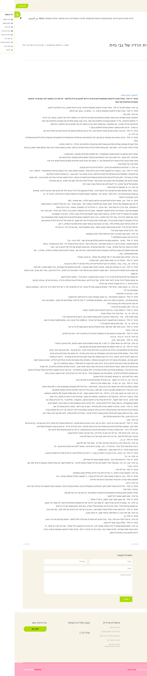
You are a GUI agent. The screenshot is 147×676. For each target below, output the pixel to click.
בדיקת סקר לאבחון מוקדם (96, 631)
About (27, 18)
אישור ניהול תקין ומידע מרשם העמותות (97, 645)
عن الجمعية (19, 18)
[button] (6, 18)
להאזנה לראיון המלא (114, 95)
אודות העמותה (37, 18)
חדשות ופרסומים (78, 18)
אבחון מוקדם (92, 18)
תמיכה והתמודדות (63, 18)
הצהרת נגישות (100, 627)
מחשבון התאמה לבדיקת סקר (95, 636)
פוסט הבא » (11, 544)
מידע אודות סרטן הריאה (108, 18)
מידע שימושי (49, 18)
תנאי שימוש (117, 669)
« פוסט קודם (120, 544)
